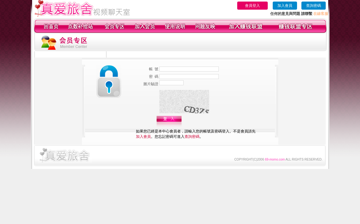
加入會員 (284, 5)
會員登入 (252, 5)
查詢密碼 (313, 5)
